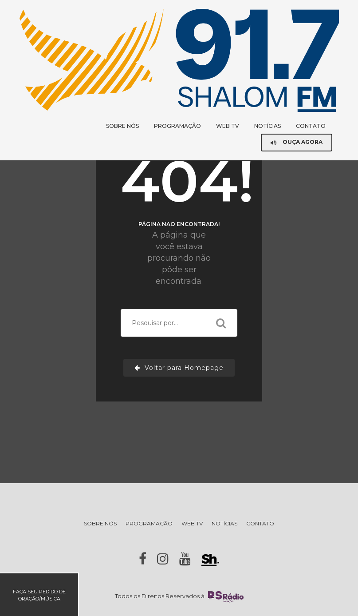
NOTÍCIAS (267, 126)
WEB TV (227, 126)
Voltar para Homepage (179, 368)
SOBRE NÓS (122, 126)
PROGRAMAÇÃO (177, 126)
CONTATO (311, 126)
